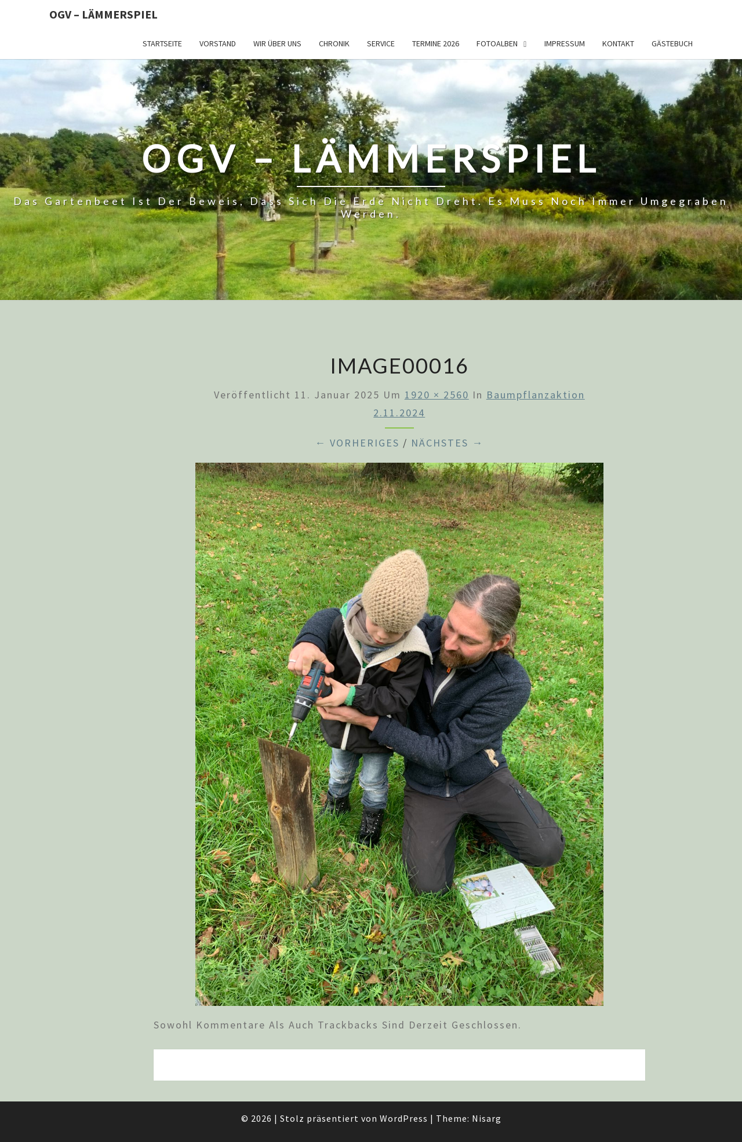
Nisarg (486, 1118)
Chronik (334, 43)
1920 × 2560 (437, 394)
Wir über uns (277, 43)
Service (381, 43)
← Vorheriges (357, 442)
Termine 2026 (435, 43)
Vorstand (217, 43)
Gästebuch (672, 43)
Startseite (162, 43)
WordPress (404, 1118)
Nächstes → (447, 442)
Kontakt (618, 43)
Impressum (564, 43)
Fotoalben (497, 43)
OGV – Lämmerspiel (103, 14)
